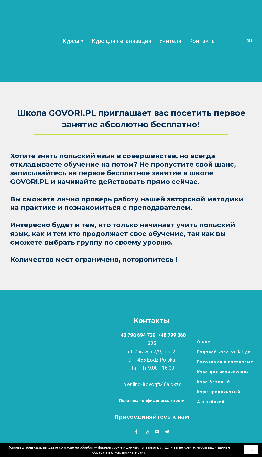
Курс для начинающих (223, 371)
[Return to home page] (30, 41)
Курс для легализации (121, 41)
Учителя (170, 41)
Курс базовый (213, 381)
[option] (249, 41)
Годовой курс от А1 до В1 (227, 352)
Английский (210, 401)
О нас (203, 342)
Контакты (202, 41)
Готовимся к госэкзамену (227, 362)
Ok (251, 450)
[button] (152, 401)
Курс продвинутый (219, 391)
